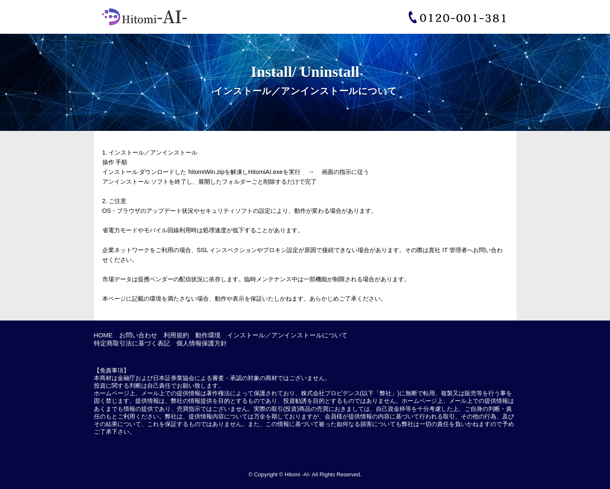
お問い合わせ (138, 335)
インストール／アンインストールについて (287, 335)
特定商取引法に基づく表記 (132, 343)
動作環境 (208, 335)
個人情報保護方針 (201, 343)
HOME (103, 335)
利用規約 (176, 335)
